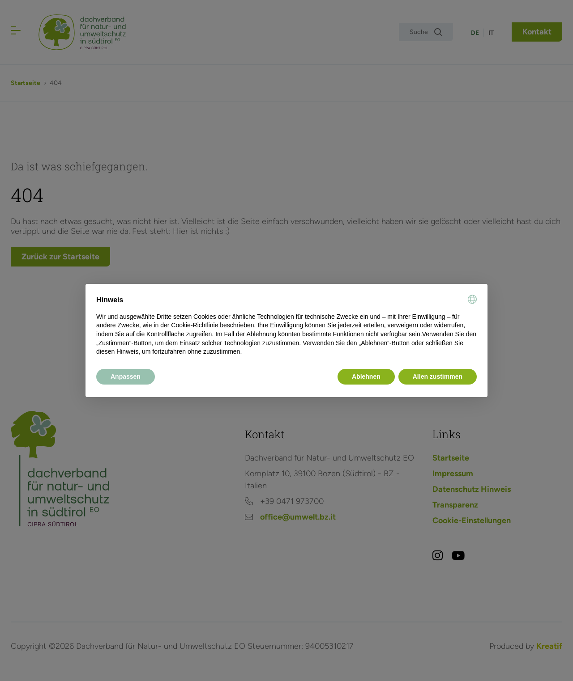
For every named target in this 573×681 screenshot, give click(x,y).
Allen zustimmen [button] (437, 376)
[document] (286, 325)
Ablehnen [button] (366, 376)
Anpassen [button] (126, 376)
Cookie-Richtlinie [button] (194, 325)
